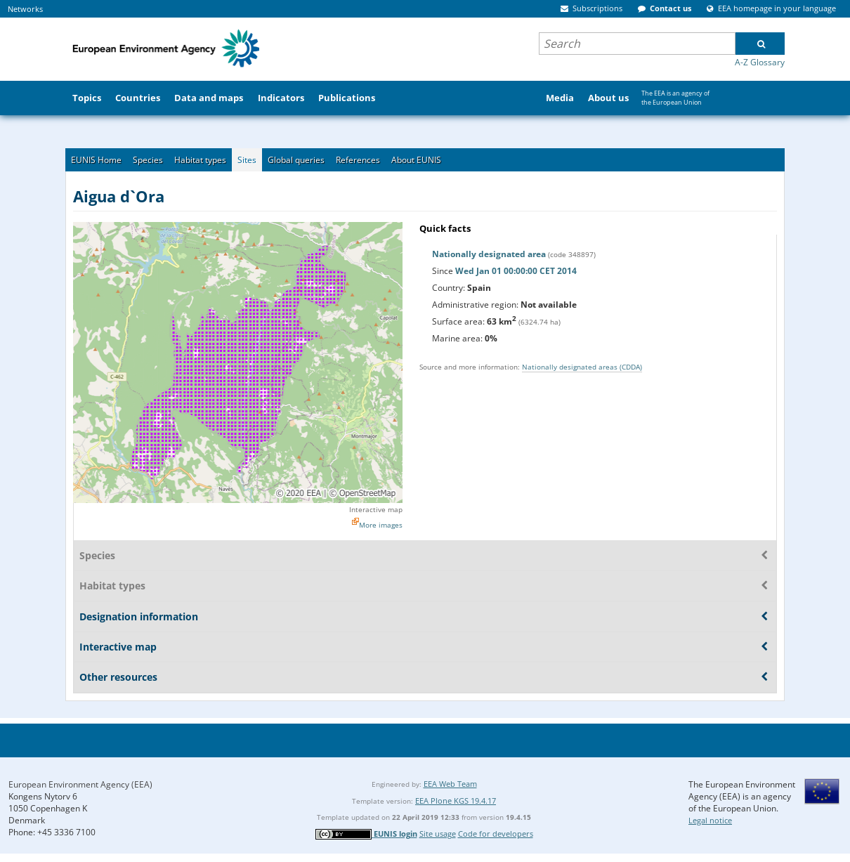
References (358, 160)
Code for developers (495, 833)
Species (148, 160)
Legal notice (710, 820)
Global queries (296, 160)
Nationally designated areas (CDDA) (582, 367)
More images (381, 525)
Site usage (437, 833)
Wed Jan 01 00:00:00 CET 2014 (516, 271)
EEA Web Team (450, 783)
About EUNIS (416, 160)
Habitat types (200, 160)
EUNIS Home (96, 160)
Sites (246, 160)
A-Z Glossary (760, 62)
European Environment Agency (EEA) (80, 784)
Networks (25, 9)
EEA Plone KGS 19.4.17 (455, 800)
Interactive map (376, 509)
